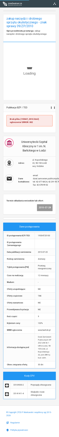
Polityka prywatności (17, 430)
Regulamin (13, 422)
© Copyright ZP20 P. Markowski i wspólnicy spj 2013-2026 (28, 414)
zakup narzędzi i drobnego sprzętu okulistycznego (26, 32)
